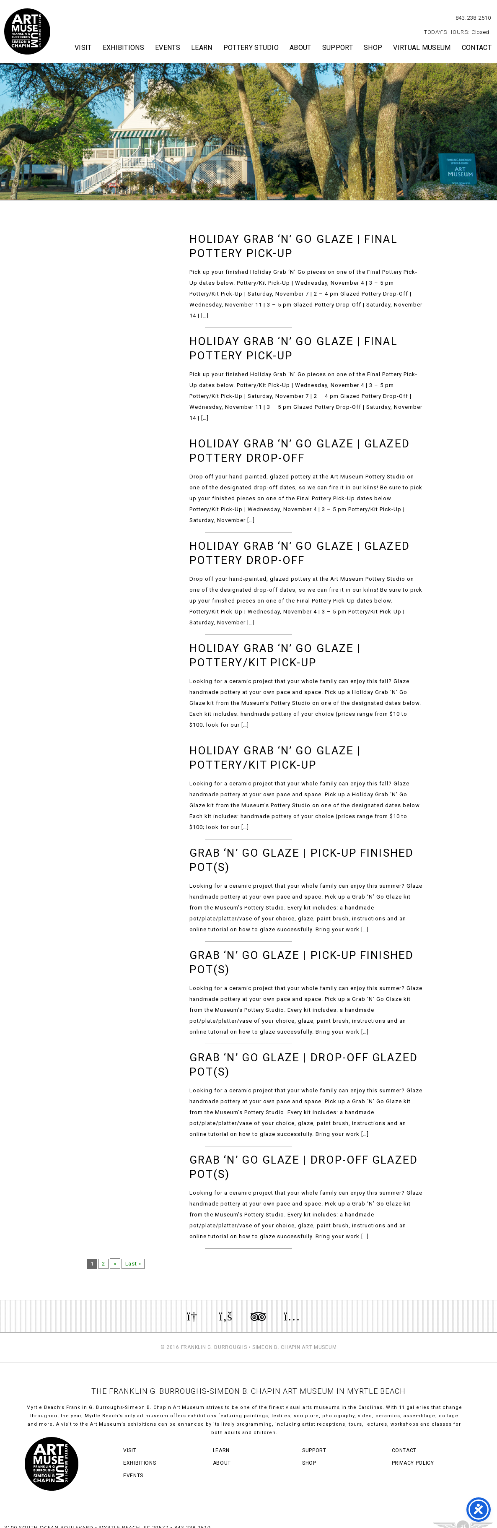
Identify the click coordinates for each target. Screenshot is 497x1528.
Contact (477, 48)
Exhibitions (124, 48)
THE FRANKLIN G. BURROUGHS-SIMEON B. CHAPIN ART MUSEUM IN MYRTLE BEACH (248, 1391)
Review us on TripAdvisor (258, 1316)
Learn (201, 48)
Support (337, 48)
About (300, 48)
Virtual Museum (421, 48)
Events (167, 48)
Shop (373, 48)
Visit (83, 48)
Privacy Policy (413, 1463)
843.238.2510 (473, 18)
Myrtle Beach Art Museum (27, 31)
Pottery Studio (251, 48)
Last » (135, 1263)
